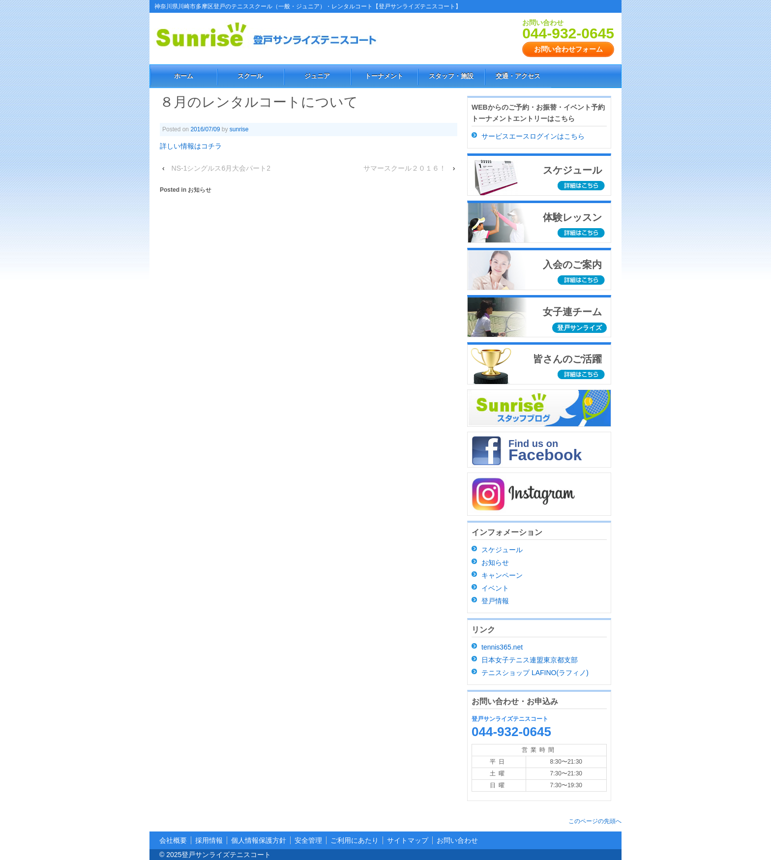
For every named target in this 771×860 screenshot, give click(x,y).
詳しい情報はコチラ (191, 146)
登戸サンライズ (579, 327)
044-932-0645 (568, 33)
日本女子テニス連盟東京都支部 (529, 660)
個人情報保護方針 (258, 840)
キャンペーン (502, 575)
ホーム (183, 76)
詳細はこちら (582, 186)
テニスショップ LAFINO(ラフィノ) (535, 673)
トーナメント (384, 76)
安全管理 (308, 840)
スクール (250, 76)
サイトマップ (407, 840)
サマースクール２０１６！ (404, 168)
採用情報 (209, 840)
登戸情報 (495, 601)
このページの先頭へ (595, 821)
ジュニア (317, 76)
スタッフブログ (539, 408)
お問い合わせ (457, 840)
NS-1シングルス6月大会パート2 (221, 168)
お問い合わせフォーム (568, 49)
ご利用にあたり (354, 840)
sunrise (239, 129)
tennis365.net (502, 647)
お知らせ (199, 189)
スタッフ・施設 (451, 76)
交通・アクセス (518, 76)
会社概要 (173, 840)
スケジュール (502, 550)
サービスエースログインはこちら (533, 136)
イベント (495, 588)
